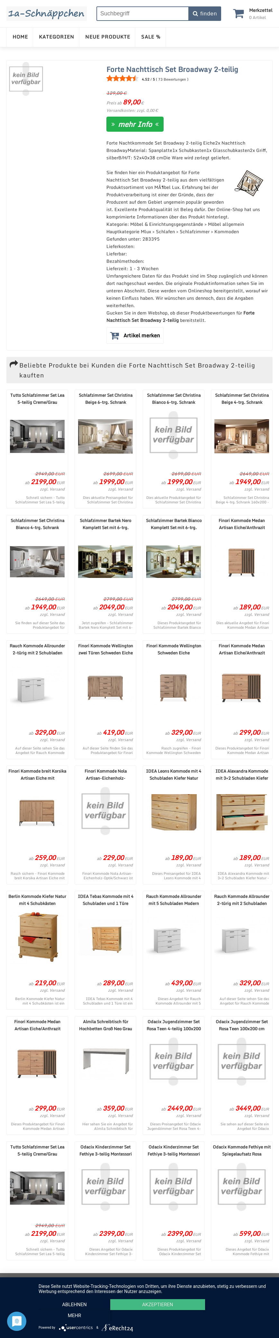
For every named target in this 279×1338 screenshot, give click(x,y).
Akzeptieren (155, 1316)
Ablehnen (73, 1316)
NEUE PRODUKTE (107, 36)
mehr (237, 1316)
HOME (20, 36)
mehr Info (135, 124)
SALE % (151, 36)
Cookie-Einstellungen (212, 1280)
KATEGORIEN (56, 36)
